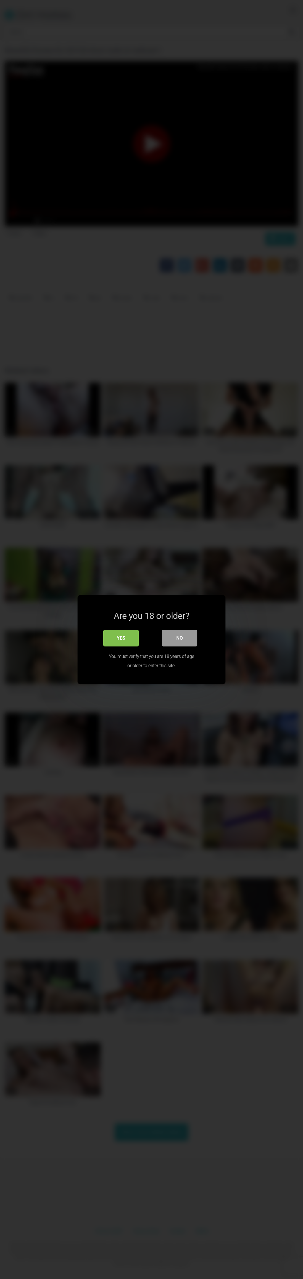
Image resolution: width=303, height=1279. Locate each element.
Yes (121, 638)
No (179, 638)
